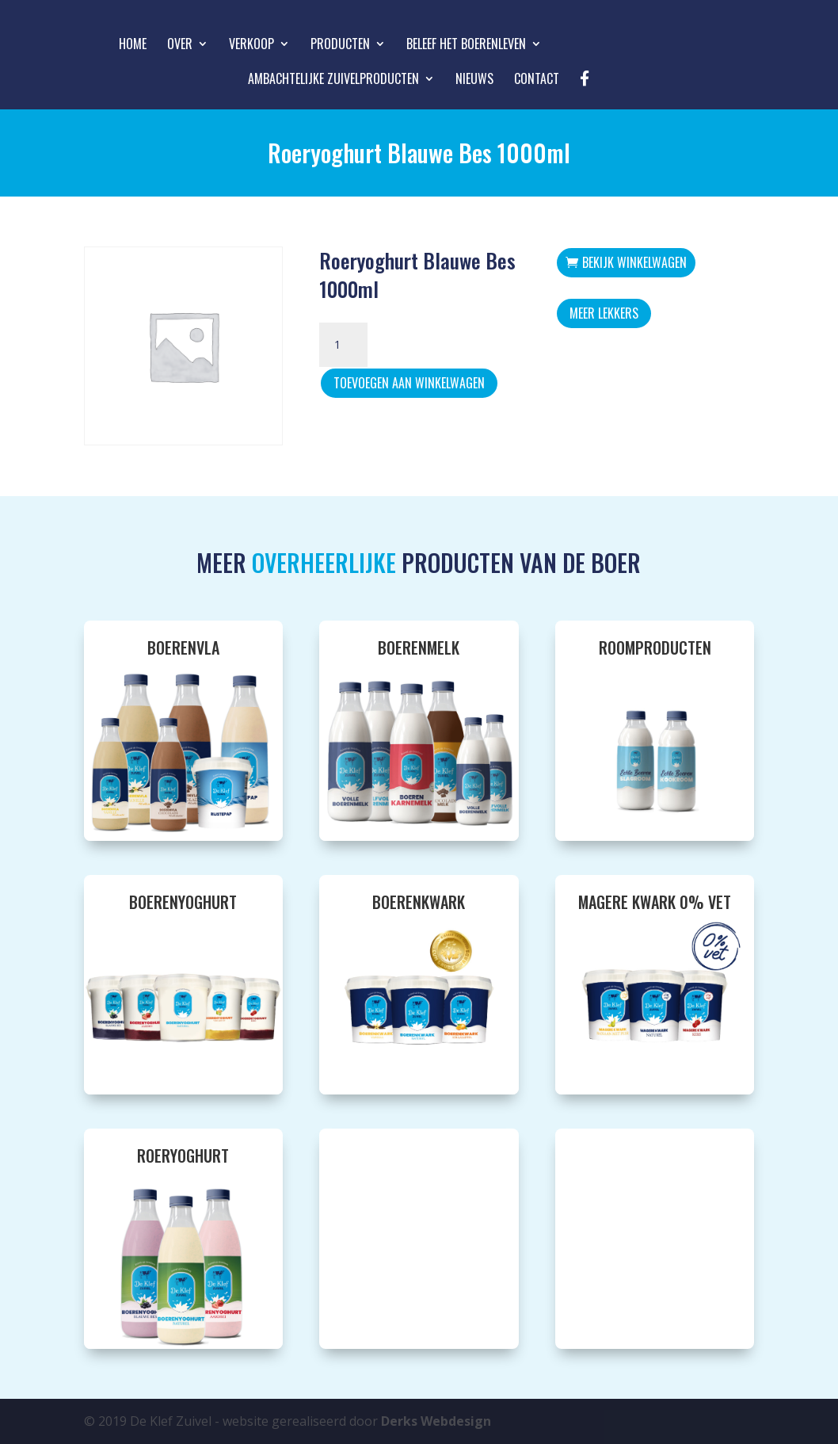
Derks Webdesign (436, 1421)
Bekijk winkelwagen (634, 262)
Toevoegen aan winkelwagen (409, 382)
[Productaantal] (343, 345)
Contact (536, 80)
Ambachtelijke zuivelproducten (333, 80)
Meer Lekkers (603, 313)
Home (133, 45)
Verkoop (251, 45)
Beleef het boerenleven (466, 45)
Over (179, 45)
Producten (340, 45)
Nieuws (474, 80)
